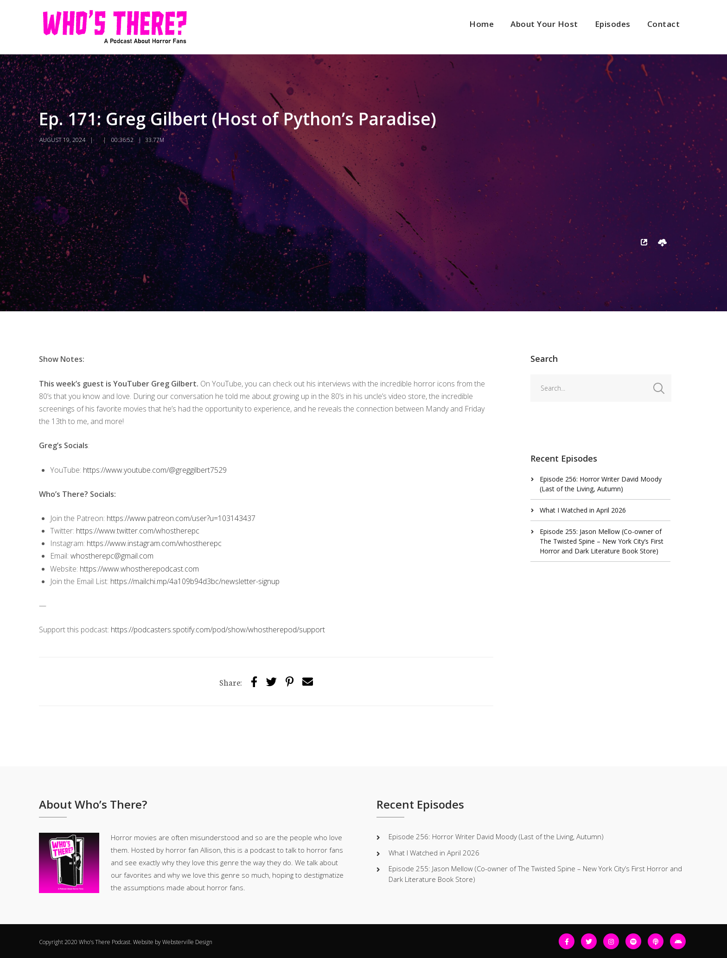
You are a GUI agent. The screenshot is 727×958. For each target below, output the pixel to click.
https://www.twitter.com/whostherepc (137, 531)
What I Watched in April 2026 (583, 510)
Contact (663, 24)
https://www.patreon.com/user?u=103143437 (181, 518)
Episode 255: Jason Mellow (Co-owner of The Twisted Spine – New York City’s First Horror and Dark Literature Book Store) (601, 541)
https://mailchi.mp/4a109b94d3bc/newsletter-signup (195, 581)
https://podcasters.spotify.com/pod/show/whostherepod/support (218, 629)
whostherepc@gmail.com (111, 556)
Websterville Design (187, 942)
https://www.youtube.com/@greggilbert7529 (155, 470)
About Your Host (544, 24)
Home (481, 24)
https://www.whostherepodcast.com (139, 569)
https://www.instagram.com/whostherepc (154, 543)
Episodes (613, 24)
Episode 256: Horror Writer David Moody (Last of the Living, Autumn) (496, 836)
